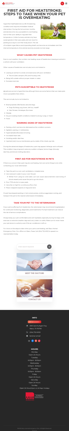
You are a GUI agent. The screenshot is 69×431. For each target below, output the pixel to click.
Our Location (35, 322)
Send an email (35, 336)
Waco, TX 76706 (36, 329)
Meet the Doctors (34, 273)
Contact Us (34, 299)
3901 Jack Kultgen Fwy (38, 326)
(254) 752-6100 (35, 332)
